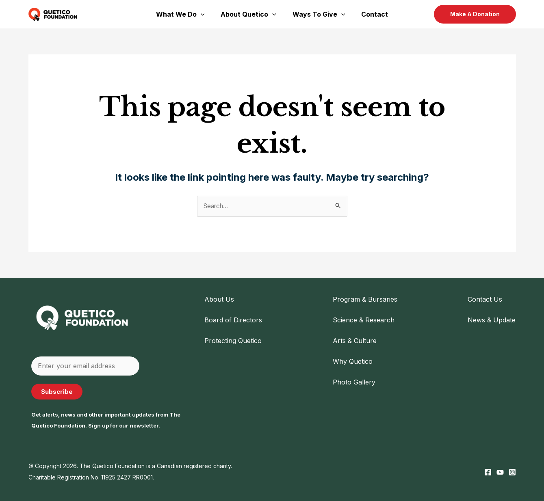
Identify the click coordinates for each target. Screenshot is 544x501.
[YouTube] (500, 472)
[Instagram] (512, 472)
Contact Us (485, 299)
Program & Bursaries (365, 299)
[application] (206, 14)
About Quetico (250, 14)
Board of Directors (233, 320)
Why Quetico (353, 362)
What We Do (185, 14)
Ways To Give (317, 14)
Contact (369, 14)
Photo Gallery (354, 382)
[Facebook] (488, 472)
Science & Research (363, 320)
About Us (219, 299)
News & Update (492, 320)
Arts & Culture (355, 341)
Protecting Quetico (233, 341)
